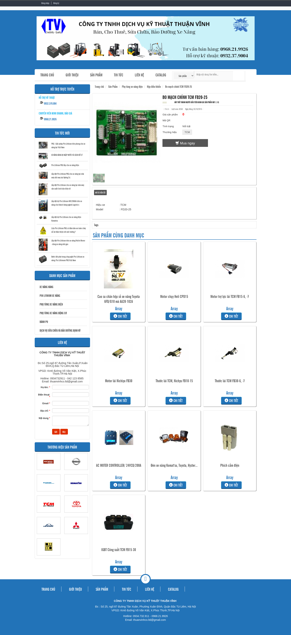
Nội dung (44, 418)
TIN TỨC (118, 74)
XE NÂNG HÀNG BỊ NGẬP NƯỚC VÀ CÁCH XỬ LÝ (66, 154)
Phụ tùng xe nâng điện (51, 304)
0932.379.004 (48, 103)
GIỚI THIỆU (72, 74)
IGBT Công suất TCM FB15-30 (118, 549)
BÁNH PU (44, 321)
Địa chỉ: (45, 411)
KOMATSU (76, 493)
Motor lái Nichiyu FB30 (118, 380)
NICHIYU (48, 471)
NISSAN (76, 471)
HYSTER (48, 557)
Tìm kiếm (238, 76)
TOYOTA (76, 514)
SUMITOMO (48, 493)
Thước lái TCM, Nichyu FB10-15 (174, 380)
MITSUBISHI (76, 535)
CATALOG (160, 74)
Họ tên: (45, 387)
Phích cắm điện (229, 465)
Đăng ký (56, 3)
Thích (166, 108)
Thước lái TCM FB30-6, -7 (230, 380)
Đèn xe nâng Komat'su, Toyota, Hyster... (174, 465)
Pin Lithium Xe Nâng (50, 295)
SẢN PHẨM (96, 74)
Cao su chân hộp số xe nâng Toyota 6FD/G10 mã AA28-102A (118, 299)
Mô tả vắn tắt (100, 192)
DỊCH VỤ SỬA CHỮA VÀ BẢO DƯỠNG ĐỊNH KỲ (60, 330)
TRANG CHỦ (47, 74)
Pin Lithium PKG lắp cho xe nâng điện (65, 165)
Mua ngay (185, 143)
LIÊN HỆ (139, 74)
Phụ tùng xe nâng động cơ (53, 313)
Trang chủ (99, 86)
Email (46, 403)
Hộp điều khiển (154, 86)
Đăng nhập (45, 3)
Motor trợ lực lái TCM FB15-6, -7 (229, 296)
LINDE (48, 535)
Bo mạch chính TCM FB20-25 (178, 86)
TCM (48, 514)
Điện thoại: (44, 395)
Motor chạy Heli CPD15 (174, 296)
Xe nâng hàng (46, 287)
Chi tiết (118, 316)
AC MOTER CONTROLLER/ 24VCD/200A (118, 465)
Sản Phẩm (113, 86)
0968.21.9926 (48, 119)
